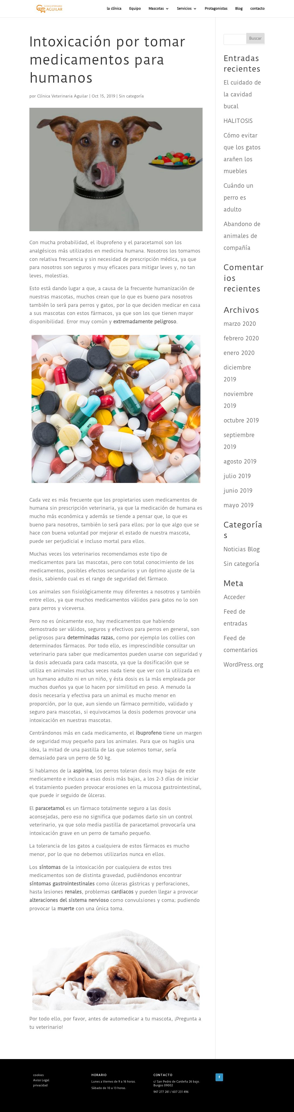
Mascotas (156, 9)
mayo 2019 (239, 505)
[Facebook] (219, 1077)
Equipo (135, 9)
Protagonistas (216, 9)
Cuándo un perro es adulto (238, 197)
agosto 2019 (240, 461)
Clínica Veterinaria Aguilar (62, 96)
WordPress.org (243, 664)
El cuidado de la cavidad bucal (242, 94)
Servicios (184, 9)
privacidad (40, 1085)
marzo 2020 (240, 323)
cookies (38, 1075)
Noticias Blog (242, 549)
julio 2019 (237, 476)
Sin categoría (131, 96)
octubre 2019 (241, 420)
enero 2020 (239, 353)
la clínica (114, 9)
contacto (257, 9)
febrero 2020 (241, 338)
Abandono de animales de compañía (242, 236)
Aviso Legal (41, 1080)
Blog (238, 9)
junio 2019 (238, 490)
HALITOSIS (238, 120)
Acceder (234, 597)
